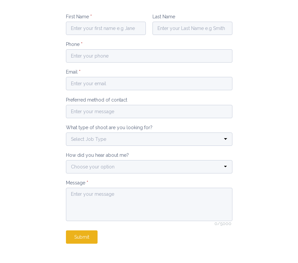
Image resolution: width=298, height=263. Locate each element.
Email (73, 72)
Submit (81, 237)
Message (77, 182)
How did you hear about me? (97, 155)
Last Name (163, 16)
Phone (74, 44)
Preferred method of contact (96, 100)
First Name (79, 16)
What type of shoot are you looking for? (109, 127)
